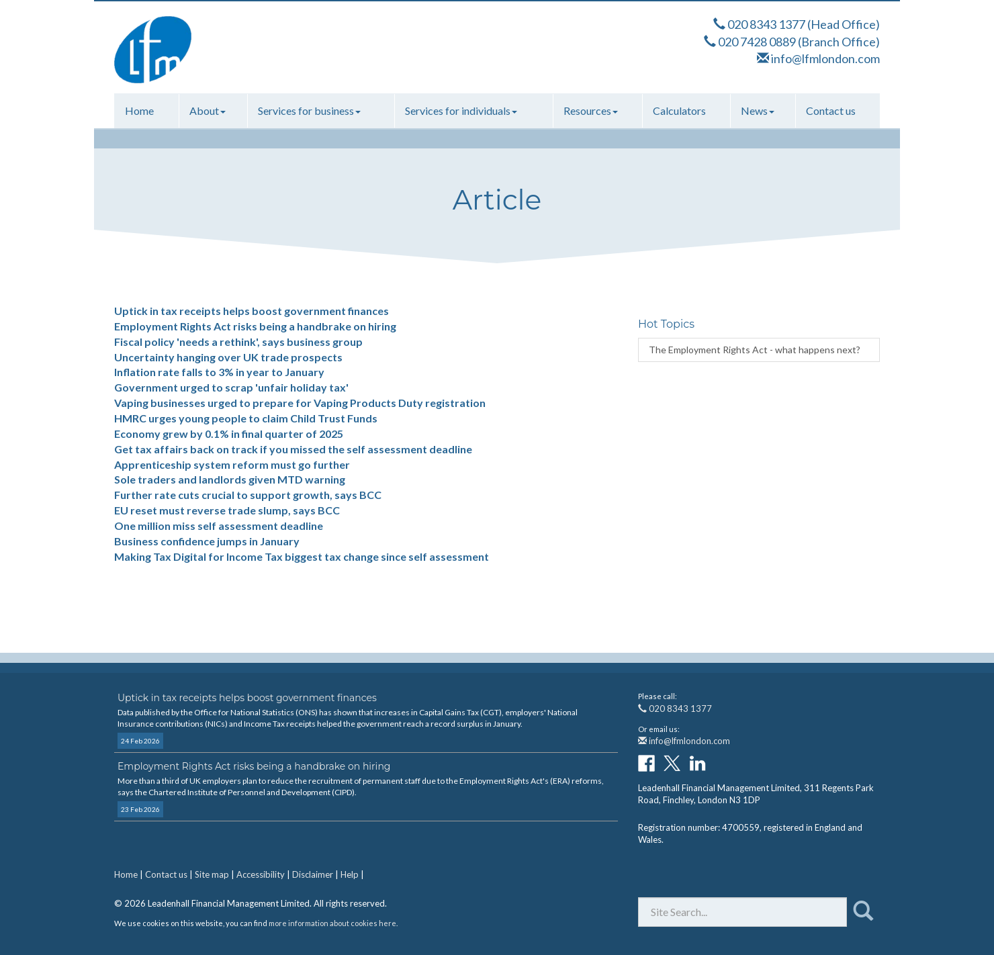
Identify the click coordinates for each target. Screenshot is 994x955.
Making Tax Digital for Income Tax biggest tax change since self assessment (301, 556)
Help (350, 874)
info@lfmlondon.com (825, 58)
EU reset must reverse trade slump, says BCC (227, 510)
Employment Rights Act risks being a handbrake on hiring (255, 326)
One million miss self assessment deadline (218, 525)
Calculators (679, 110)
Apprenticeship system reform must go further (232, 464)
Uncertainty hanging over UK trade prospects (228, 357)
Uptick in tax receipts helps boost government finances (251, 310)
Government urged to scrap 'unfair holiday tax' (231, 387)
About (207, 110)
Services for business (309, 110)
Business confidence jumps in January (207, 541)
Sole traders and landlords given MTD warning (229, 479)
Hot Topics (666, 324)
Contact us (831, 110)
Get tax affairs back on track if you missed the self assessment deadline (293, 449)
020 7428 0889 (757, 41)
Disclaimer (312, 874)
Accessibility (260, 874)
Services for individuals (461, 110)
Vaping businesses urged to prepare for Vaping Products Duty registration (300, 402)
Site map (212, 874)
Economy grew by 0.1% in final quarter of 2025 (228, 433)
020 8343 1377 (766, 24)
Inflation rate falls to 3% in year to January (219, 371)
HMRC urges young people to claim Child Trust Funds (245, 418)
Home (139, 110)
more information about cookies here (332, 923)
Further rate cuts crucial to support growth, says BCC (247, 494)
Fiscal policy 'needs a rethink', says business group (238, 341)
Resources (590, 110)
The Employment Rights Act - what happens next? (754, 349)
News (757, 110)
